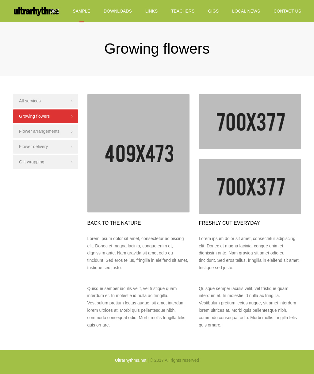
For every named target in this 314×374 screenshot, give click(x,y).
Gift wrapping (31, 161)
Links (151, 11)
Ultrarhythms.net (131, 360)
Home (52, 11)
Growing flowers (34, 116)
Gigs (213, 11)
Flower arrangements (39, 131)
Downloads (118, 11)
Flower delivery (33, 146)
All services (30, 100)
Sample (81, 11)
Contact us (287, 11)
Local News (246, 11)
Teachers (182, 11)
